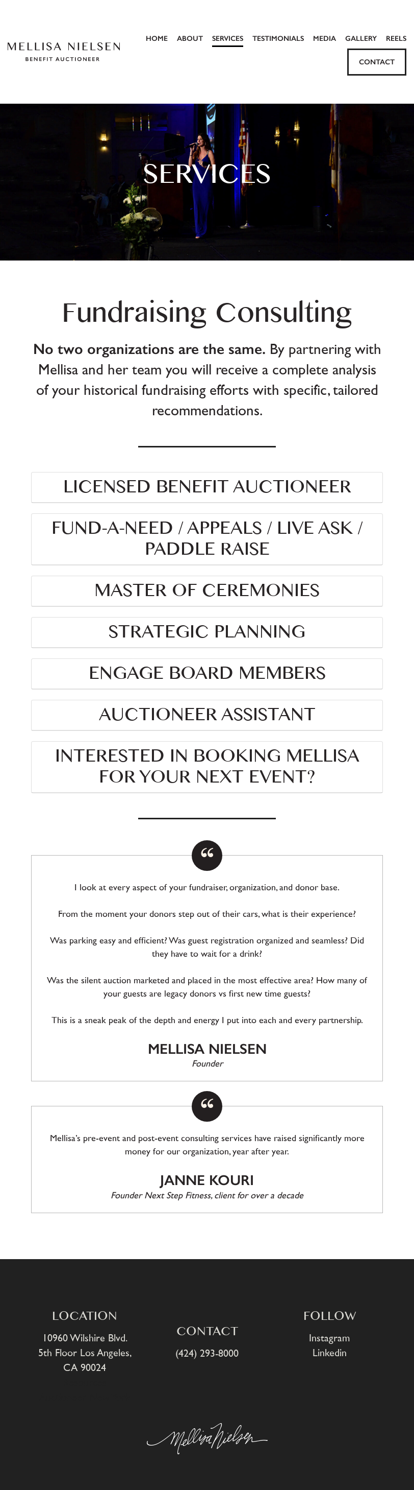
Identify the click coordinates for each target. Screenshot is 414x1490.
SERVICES (227, 38)
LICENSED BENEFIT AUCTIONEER (207, 487)
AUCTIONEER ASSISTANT (207, 715)
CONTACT (377, 62)
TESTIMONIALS (278, 38)
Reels (396, 38)
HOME (157, 38)
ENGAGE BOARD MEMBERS (207, 674)
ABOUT (190, 38)
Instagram (329, 1338)
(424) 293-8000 (207, 1354)
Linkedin (330, 1353)
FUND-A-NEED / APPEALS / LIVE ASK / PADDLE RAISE (207, 539)
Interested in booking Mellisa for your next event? (207, 767)
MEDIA (324, 38)
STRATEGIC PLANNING (207, 632)
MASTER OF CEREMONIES (207, 591)
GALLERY (361, 38)
